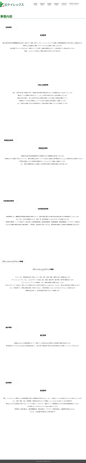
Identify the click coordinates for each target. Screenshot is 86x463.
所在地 (35, 450)
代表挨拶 (35, 448)
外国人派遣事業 (45, 448)
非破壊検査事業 (45, 450)
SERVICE (42, 4)
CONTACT (64, 4)
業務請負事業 (45, 449)
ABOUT (35, 4)
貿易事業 (45, 454)
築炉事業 (45, 453)
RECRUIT (56, 4)
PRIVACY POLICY (74, 4)
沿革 (35, 449)
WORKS (49, 4)
